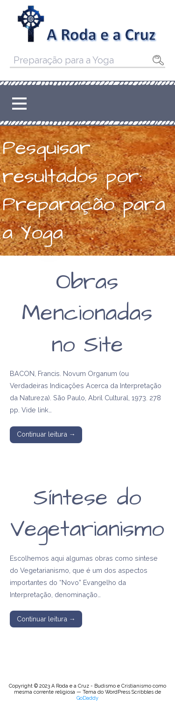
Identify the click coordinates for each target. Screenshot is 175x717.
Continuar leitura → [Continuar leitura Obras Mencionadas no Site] (46, 434)
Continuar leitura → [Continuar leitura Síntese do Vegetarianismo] (46, 619)
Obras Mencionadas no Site (87, 313)
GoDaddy (87, 698)
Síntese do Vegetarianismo (87, 514)
